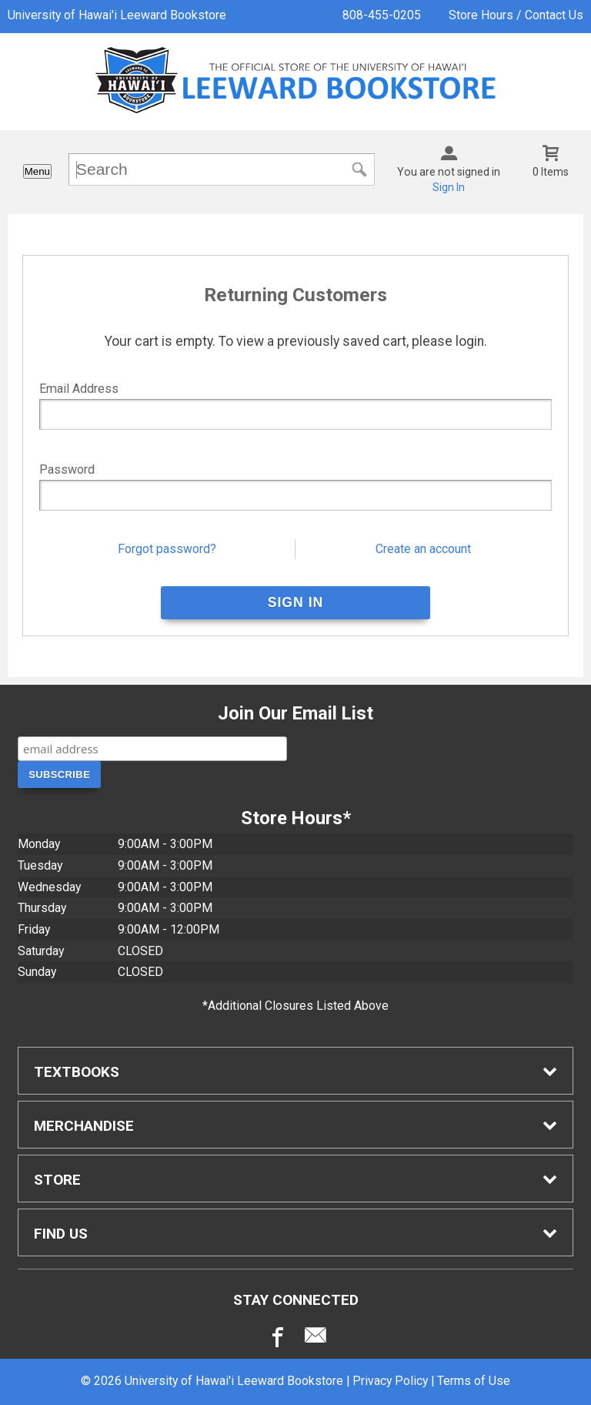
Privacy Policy (390, 1380)
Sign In (448, 187)
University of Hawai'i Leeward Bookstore (117, 15)
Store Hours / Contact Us (516, 15)
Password (67, 469)
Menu (37, 171)
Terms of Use (473, 1380)
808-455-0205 (381, 15)
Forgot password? (167, 549)
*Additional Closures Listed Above (295, 1005)
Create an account (423, 549)
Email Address (79, 388)
